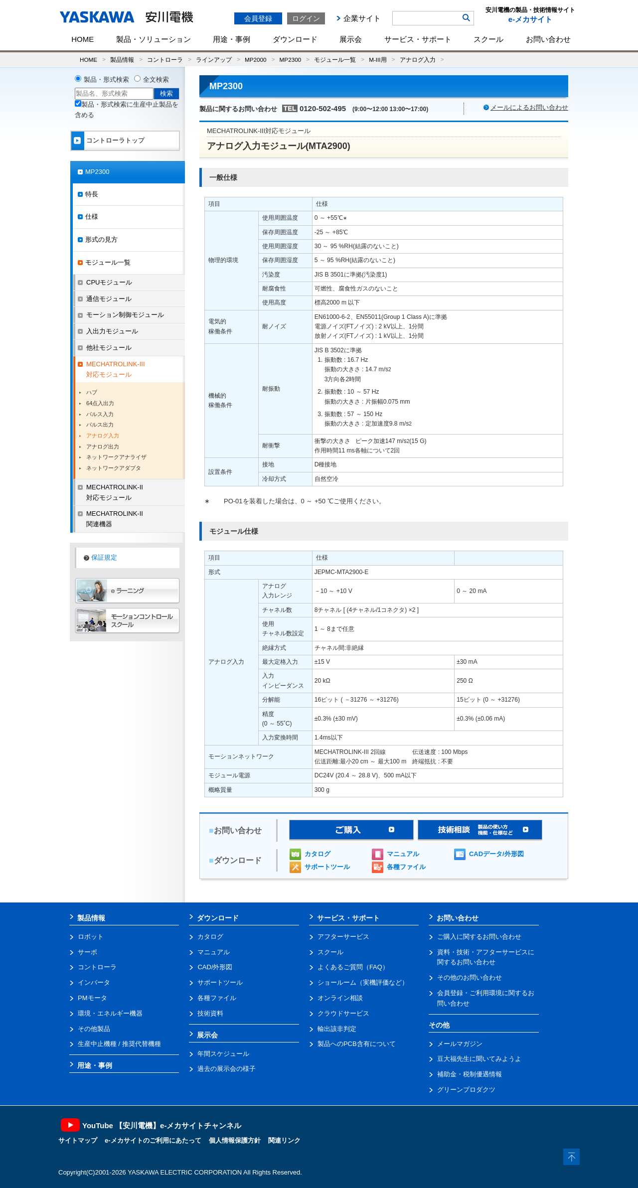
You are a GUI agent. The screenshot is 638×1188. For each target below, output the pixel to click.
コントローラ (165, 59)
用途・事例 (231, 39)
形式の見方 (101, 239)
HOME (82, 39)
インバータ (94, 982)
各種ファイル (406, 867)
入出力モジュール (112, 331)
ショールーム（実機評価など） (363, 982)
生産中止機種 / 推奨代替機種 (119, 1043)
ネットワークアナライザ (116, 457)
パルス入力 (100, 414)
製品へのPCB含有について (357, 1043)
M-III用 (377, 59)
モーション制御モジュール (125, 314)
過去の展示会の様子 (226, 1068)
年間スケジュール (223, 1053)
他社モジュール (109, 347)
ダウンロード (295, 39)
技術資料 (210, 1013)
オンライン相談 (340, 998)
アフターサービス (343, 936)
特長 (91, 194)
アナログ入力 (418, 59)
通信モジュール (109, 298)
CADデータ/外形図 (496, 854)
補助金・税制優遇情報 (469, 1074)
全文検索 (156, 79)
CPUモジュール (109, 282)
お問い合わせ (548, 39)
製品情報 (122, 59)
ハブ (91, 392)
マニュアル (403, 854)
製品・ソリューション (153, 39)
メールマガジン (459, 1043)
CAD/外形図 (214, 967)
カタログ (317, 854)
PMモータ (92, 998)
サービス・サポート (418, 39)
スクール (488, 39)
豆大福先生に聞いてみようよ (479, 1058)
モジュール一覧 (335, 59)
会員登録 (258, 18)
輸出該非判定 (337, 1029)
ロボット (91, 936)
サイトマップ (77, 1140)
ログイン (306, 18)
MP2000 (256, 59)
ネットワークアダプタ (113, 468)
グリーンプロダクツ (466, 1089)
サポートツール (327, 867)
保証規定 (104, 557)
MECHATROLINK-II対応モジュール (114, 492)
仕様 (91, 216)
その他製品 (94, 1029)
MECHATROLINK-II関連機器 (114, 519)
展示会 (350, 39)
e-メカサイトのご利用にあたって (153, 1140)
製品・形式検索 (106, 79)
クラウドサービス (343, 1013)
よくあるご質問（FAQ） (353, 967)
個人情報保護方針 (235, 1140)
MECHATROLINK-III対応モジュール (115, 369)
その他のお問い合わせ (469, 977)
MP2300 (291, 59)
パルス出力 (100, 425)
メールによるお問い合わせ (529, 107)
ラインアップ (214, 59)
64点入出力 (100, 403)
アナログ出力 (102, 446)
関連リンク (284, 1140)
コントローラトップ (115, 140)
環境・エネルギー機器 (110, 1013)
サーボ (87, 952)
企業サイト (362, 18)
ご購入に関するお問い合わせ (479, 936)
